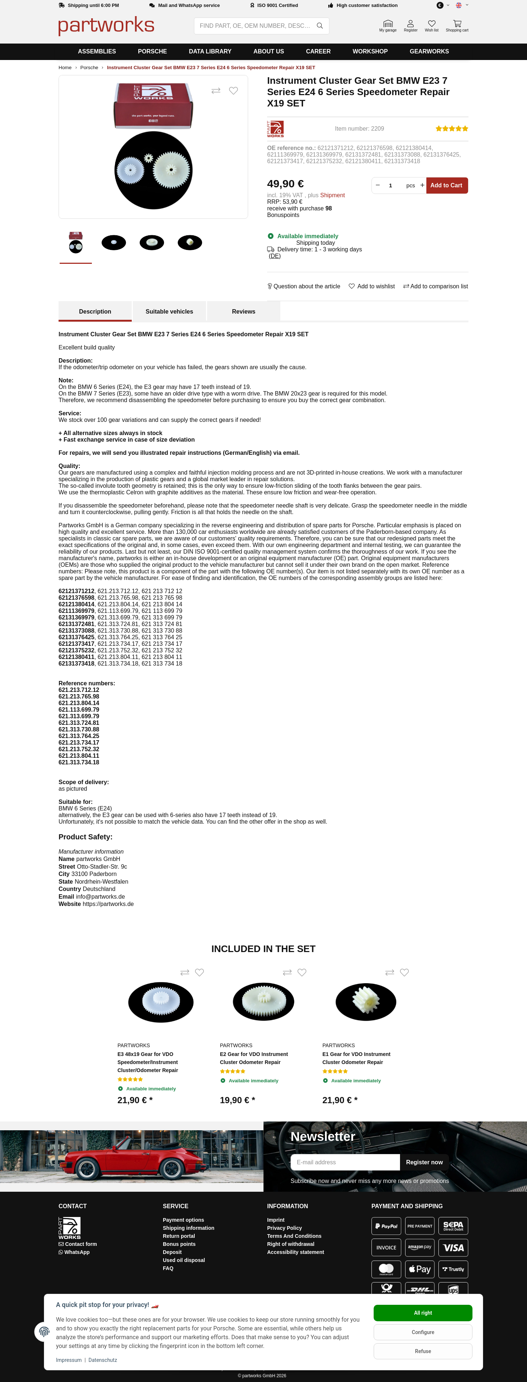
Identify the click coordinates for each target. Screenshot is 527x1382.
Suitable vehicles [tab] (169, 311)
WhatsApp (77, 1252)
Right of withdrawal (290, 1244)
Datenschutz (103, 1360)
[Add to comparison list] (216, 91)
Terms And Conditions (294, 1236)
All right (423, 1313)
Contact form (81, 1244)
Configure (423, 1332)
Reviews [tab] (243, 311)
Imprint (275, 1220)
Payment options (183, 1220)
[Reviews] (452, 129)
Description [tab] (95, 311)
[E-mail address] (345, 1162)
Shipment (332, 195)
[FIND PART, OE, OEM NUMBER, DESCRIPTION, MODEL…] (253, 26)
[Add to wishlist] (233, 91)
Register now (424, 1162)
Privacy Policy (284, 1228)
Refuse (423, 1351)
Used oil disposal (184, 1260)
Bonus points (179, 1244)
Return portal (179, 1236)
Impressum (69, 1360)
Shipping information (188, 1228)
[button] (458, 5)
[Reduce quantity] (377, 185)
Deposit (172, 1252)
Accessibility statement (295, 1252)
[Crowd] (392, 185)
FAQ (168, 1268)
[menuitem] (97, 52)
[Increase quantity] (422, 185)
